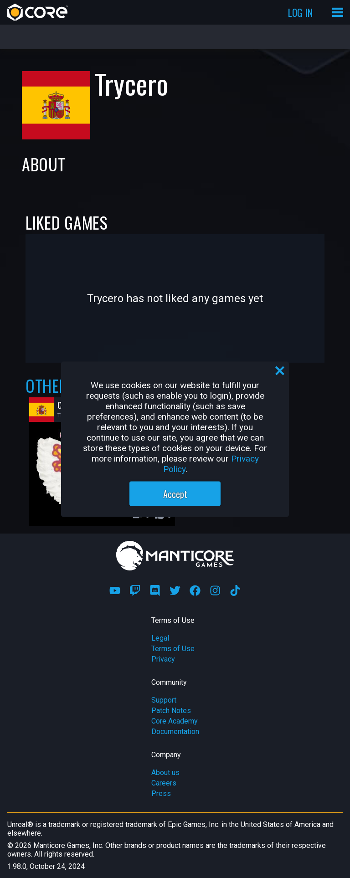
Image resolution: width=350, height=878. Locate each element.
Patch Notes (171, 710)
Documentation (175, 731)
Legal (160, 638)
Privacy (163, 659)
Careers (163, 783)
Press (161, 793)
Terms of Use (173, 648)
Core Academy (174, 721)
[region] (175, 439)
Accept (175, 493)
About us (165, 772)
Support (163, 700)
